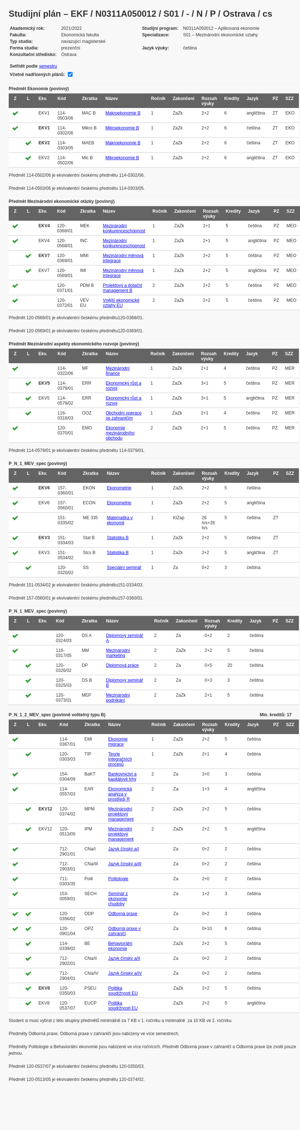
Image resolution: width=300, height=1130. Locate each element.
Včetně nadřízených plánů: (37, 74)
